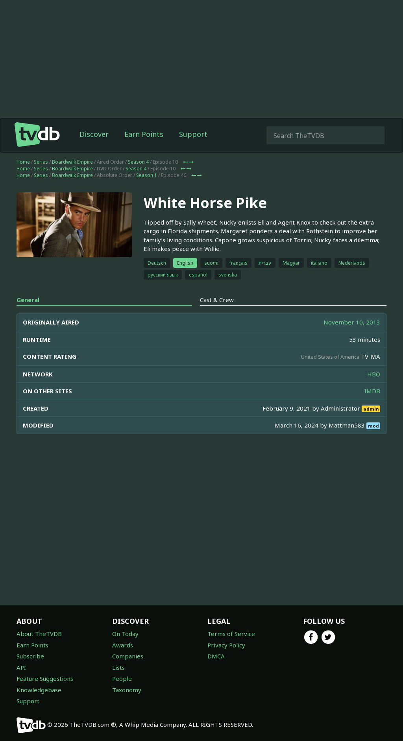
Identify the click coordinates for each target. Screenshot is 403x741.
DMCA (216, 656)
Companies (127, 656)
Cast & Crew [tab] (217, 300)
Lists (118, 667)
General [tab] (28, 300)
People (122, 678)
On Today (125, 634)
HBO (373, 374)
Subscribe (30, 656)
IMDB (372, 391)
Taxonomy (126, 690)
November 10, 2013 (352, 322)
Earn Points (143, 134)
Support (193, 134)
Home (23, 162)
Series (41, 162)
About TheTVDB (39, 634)
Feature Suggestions (45, 678)
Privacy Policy (226, 645)
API (21, 667)
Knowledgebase (39, 690)
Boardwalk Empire (72, 162)
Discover (94, 134)
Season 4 (138, 162)
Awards (122, 645)
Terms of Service (231, 634)
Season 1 (146, 175)
